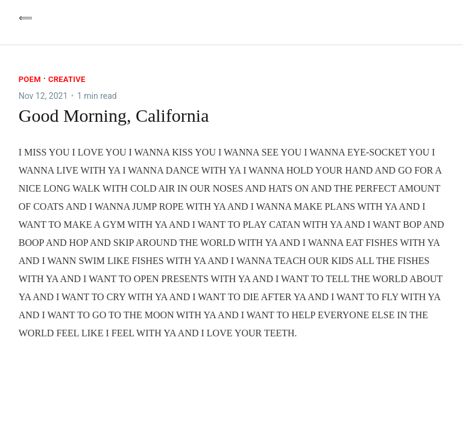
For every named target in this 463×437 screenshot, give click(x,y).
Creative (67, 79)
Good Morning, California (114, 115)
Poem (30, 79)
